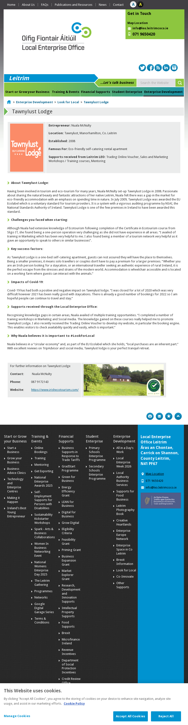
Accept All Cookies (130, 718)
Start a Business (13, 450)
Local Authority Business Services (122, 479)
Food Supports (68, 624)
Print (150, 416)
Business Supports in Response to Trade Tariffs (71, 454)
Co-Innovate (125, 576)
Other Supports (122, 585)
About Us (28, 4)
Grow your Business (14, 460)
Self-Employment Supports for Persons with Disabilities (43, 500)
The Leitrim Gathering (42, 582)
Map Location (137, 23)
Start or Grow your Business (27, 92)
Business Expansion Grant (69, 560)
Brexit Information (124, 562)
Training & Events (65, 92)
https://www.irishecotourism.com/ (55, 390)
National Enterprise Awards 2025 (43, 481)
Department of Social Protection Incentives (70, 666)
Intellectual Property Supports (69, 612)
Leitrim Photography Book (125, 510)
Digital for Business (69, 514)
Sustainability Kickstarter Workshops (43, 519)
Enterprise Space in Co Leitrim (124, 549)
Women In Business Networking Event (42, 550)
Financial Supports (95, 92)
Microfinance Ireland (71, 641)
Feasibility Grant (68, 541)
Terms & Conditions (41, 620)
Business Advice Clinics (16, 471)
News (103, 4)
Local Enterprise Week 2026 (123, 462)
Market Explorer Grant (68, 575)
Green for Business (68, 479)
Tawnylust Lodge (96, 102)
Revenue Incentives (69, 652)
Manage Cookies (17, 718)
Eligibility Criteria (68, 531)
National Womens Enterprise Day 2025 (41, 568)
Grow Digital (70, 523)
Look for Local (68, 102)
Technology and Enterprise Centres (15, 485)
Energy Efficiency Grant (68, 491)
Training (40, 458)
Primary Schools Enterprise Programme (97, 454)
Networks (41, 597)
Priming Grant (71, 550)
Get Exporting (43, 471)
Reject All (165, 718)
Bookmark (168, 416)
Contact (118, 4)
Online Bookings (40, 450)
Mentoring (41, 464)
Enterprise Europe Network (123, 535)
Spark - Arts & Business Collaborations (44, 533)
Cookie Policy (74, 705)
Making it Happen (13, 500)
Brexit (66, 633)
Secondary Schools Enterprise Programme (97, 472)
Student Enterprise (127, 92)
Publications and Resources (73, 4)
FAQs (44, 4)
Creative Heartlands (123, 522)
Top (178, 416)
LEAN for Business (68, 504)
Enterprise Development (163, 92)
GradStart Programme (70, 468)
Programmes (43, 591)
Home (11, 4)
